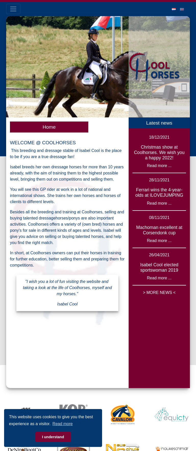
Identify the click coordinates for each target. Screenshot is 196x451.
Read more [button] (63, 424)
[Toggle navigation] (13, 9)
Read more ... (159, 165)
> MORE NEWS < (159, 292)
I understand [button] (53, 437)
